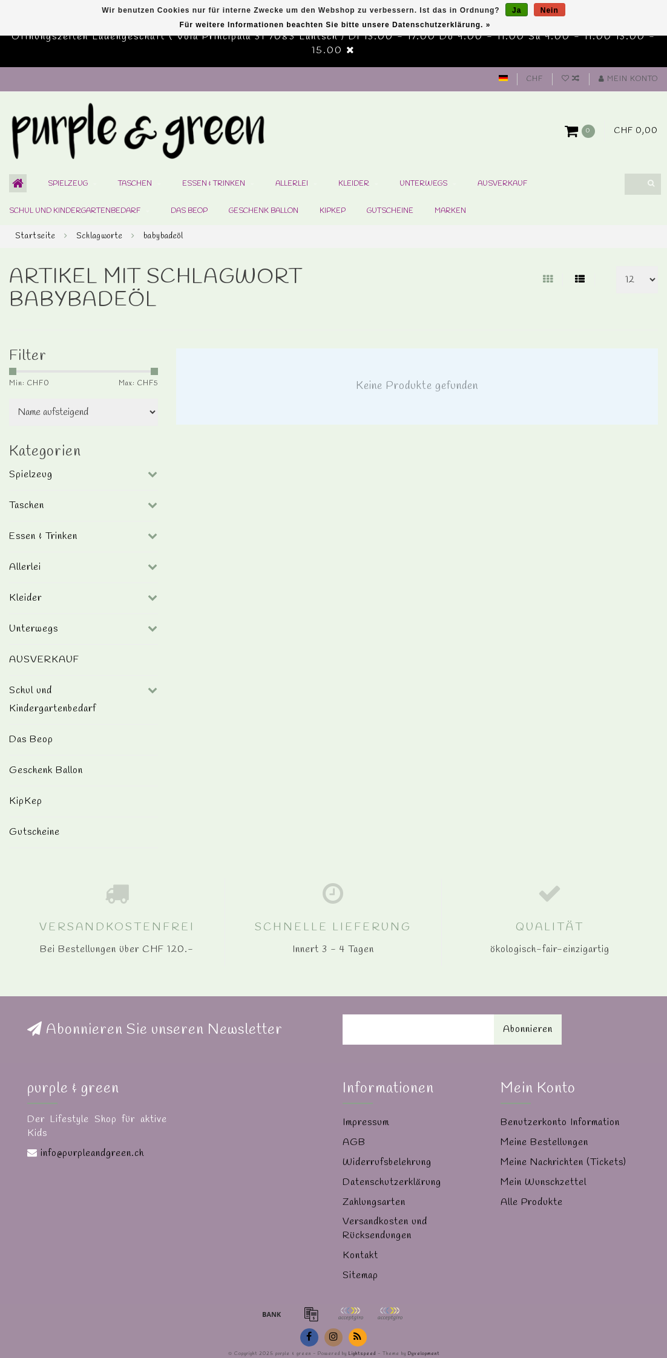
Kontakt (360, 1255)
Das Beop (189, 211)
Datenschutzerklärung (392, 1182)
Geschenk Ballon (263, 211)
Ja (516, 10)
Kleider (353, 184)
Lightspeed (362, 1354)
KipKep (333, 211)
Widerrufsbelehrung (387, 1162)
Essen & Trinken (213, 184)
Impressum (366, 1122)
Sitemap (360, 1275)
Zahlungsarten (374, 1202)
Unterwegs (423, 184)
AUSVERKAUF (502, 184)
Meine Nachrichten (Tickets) (563, 1162)
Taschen (135, 184)
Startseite (35, 236)
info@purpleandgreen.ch (92, 1153)
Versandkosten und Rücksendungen (385, 1228)
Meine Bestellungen (544, 1142)
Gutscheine (390, 211)
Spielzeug (68, 184)
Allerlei (291, 184)
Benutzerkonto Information (560, 1122)
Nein (549, 10)
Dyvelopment (423, 1354)
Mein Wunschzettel (543, 1182)
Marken (450, 211)
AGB (354, 1142)
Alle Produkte (532, 1202)
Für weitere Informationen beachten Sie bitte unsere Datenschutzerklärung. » (335, 25)
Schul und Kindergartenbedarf (74, 211)
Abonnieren (528, 1029)
